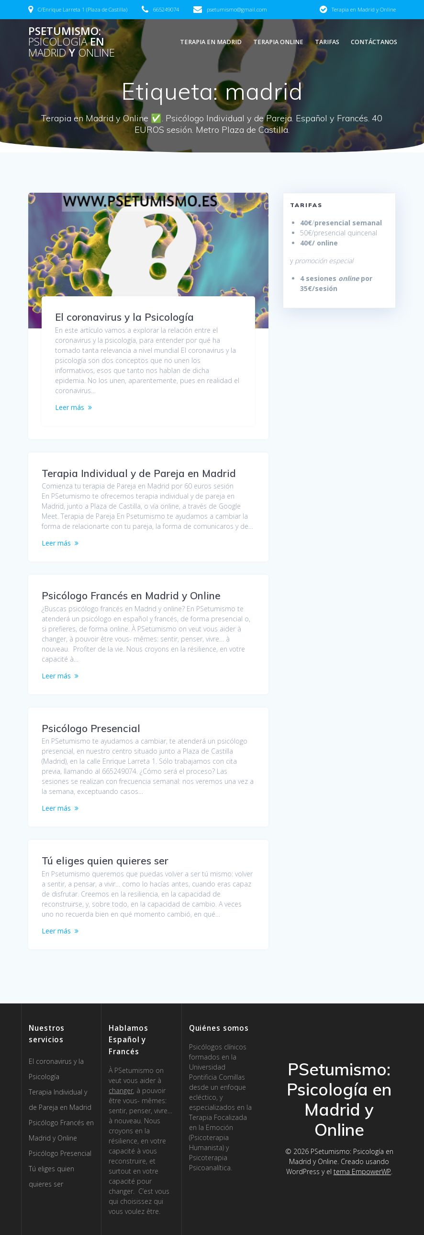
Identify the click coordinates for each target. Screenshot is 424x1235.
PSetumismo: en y (71, 42)
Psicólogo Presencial (91, 728)
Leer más (69, 407)
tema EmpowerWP (362, 1171)
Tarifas (327, 42)
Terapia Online (278, 42)
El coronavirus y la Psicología (124, 317)
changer (121, 1090)
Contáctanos (374, 42)
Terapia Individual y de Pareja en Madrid (139, 473)
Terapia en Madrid (211, 42)
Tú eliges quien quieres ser (105, 860)
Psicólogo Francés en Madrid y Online (131, 595)
